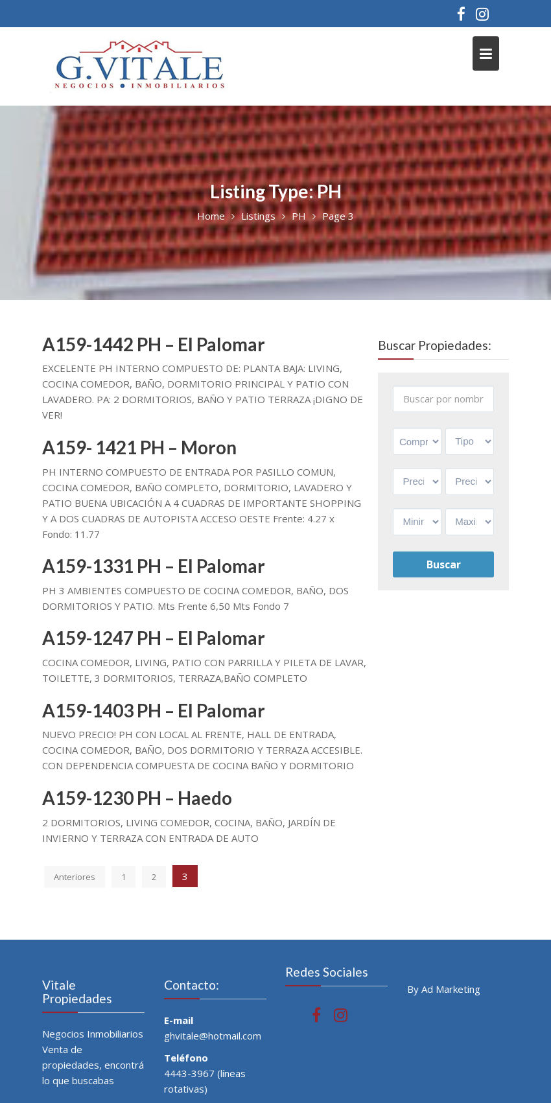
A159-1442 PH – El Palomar (153, 344)
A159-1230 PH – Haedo (137, 798)
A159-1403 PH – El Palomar (153, 710)
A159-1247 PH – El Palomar (153, 638)
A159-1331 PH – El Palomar (153, 566)
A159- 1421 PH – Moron (139, 447)
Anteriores (74, 877)
